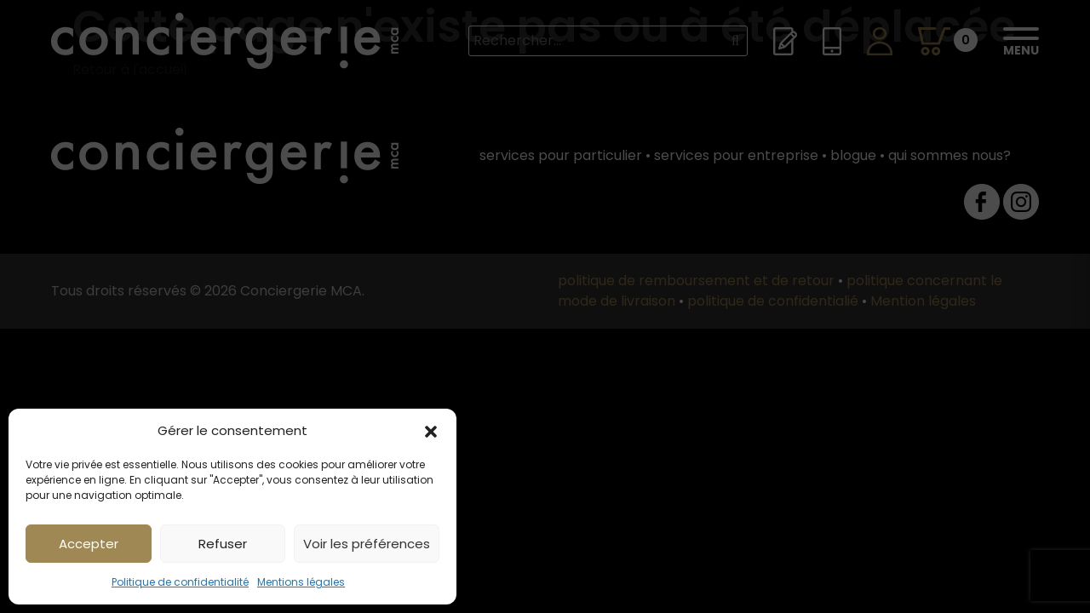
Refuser (222, 544)
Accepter (88, 544)
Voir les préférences (366, 544)
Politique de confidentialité (180, 582)
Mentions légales (301, 582)
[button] (430, 430)
